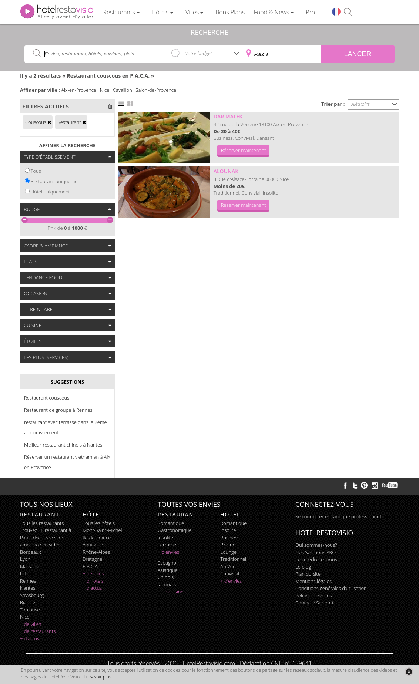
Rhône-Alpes (96, 552)
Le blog (303, 566)
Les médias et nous (316, 559)
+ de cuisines (172, 591)
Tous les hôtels (99, 523)
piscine (227, 544)
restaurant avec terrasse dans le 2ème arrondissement (65, 427)
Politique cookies (313, 595)
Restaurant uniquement (56, 181)
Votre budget (198, 53)
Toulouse (30, 609)
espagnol (167, 562)
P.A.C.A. (91, 566)
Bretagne (92, 559)
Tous (36, 171)
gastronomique (175, 530)
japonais (167, 584)
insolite (165, 537)
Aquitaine (93, 544)
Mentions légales (313, 581)
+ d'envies (168, 552)
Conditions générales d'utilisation (331, 588)
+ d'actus (29, 638)
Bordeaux (30, 552)
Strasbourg (32, 595)
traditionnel (233, 559)
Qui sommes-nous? (316, 545)
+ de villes (30, 624)
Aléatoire (361, 104)
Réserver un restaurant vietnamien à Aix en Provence (67, 462)
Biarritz (27, 602)
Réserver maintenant (243, 150)
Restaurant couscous (46, 397)
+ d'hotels (93, 580)
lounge (228, 552)
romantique (171, 523)
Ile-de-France (97, 537)
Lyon (25, 559)
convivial (229, 573)
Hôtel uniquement (50, 191)
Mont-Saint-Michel (102, 530)
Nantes (27, 587)
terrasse (167, 544)
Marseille (29, 566)
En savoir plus (97, 677)
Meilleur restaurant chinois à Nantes (63, 444)
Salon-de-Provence (155, 90)
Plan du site (308, 573)
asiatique (168, 570)
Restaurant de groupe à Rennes (58, 410)
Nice (105, 90)
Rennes (28, 580)
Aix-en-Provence (78, 90)
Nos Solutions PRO (315, 552)
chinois (166, 577)
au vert (228, 566)
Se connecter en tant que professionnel (338, 516)
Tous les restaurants (42, 523)
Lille (24, 573)
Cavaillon (122, 90)
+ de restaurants (38, 631)
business (229, 537)
